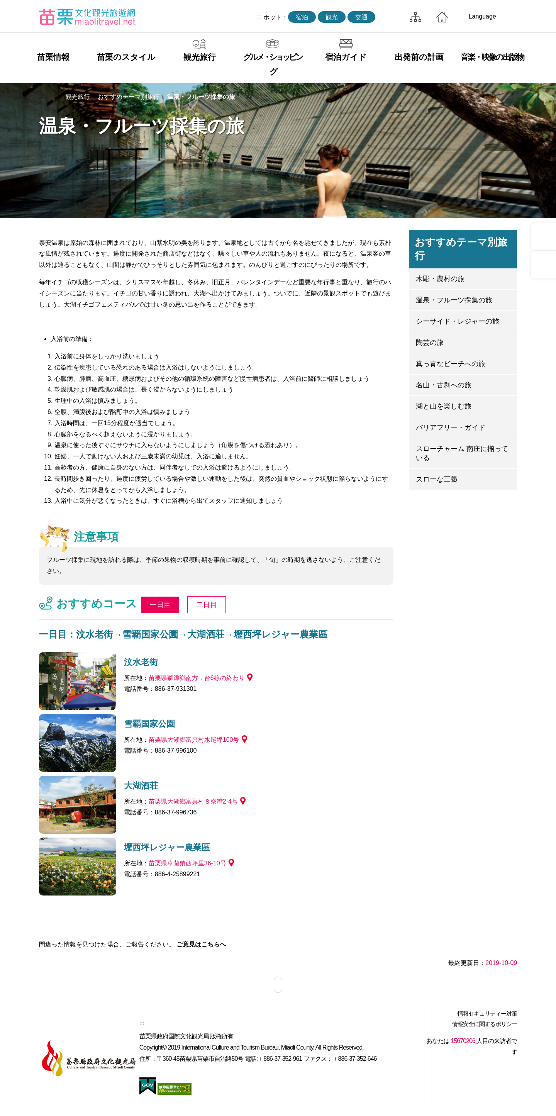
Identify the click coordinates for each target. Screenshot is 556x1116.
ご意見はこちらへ (201, 944)
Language (482, 16)
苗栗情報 (53, 57)
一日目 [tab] (160, 605)
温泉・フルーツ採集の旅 (201, 96)
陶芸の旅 (430, 342)
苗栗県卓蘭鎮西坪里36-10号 (187, 863)
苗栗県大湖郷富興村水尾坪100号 (194, 739)
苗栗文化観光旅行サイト (87, 16)
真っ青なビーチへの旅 (450, 364)
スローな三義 (437, 479)
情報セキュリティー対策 (487, 1013)
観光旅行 (199, 57)
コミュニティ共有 (473, 97)
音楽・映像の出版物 (492, 57)
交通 (361, 17)
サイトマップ (415, 17)
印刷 (455, 97)
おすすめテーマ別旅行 (128, 96)
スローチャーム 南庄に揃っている (462, 453)
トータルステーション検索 (390, 17)
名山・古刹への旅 (443, 385)
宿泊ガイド (346, 57)
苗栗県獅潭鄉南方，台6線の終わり (197, 678)
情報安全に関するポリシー (484, 1024)
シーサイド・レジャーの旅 (457, 321)
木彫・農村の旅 (440, 279)
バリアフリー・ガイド (450, 427)
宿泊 (302, 17)
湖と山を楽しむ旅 (443, 406)
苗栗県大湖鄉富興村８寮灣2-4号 (193, 801)
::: (259, 17)
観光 (331, 17)
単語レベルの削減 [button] (491, 97)
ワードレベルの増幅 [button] (509, 97)
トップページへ (442, 17)
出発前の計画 (419, 57)
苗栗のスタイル (126, 57)
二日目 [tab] (206, 605)
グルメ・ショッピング (272, 64)
